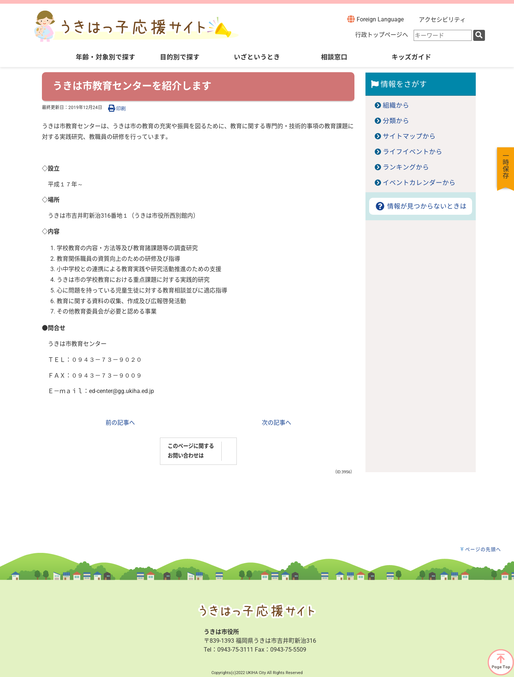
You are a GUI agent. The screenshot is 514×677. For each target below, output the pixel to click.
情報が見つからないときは (420, 206)
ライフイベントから (412, 151)
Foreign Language (375, 19)
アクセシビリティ (442, 19)
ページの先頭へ (483, 549)
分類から (396, 120)
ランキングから (406, 167)
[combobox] (442, 35)
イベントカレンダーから (419, 182)
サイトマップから (409, 136)
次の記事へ (276, 422)
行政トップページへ (381, 34)
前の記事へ (120, 422)
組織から (396, 105)
